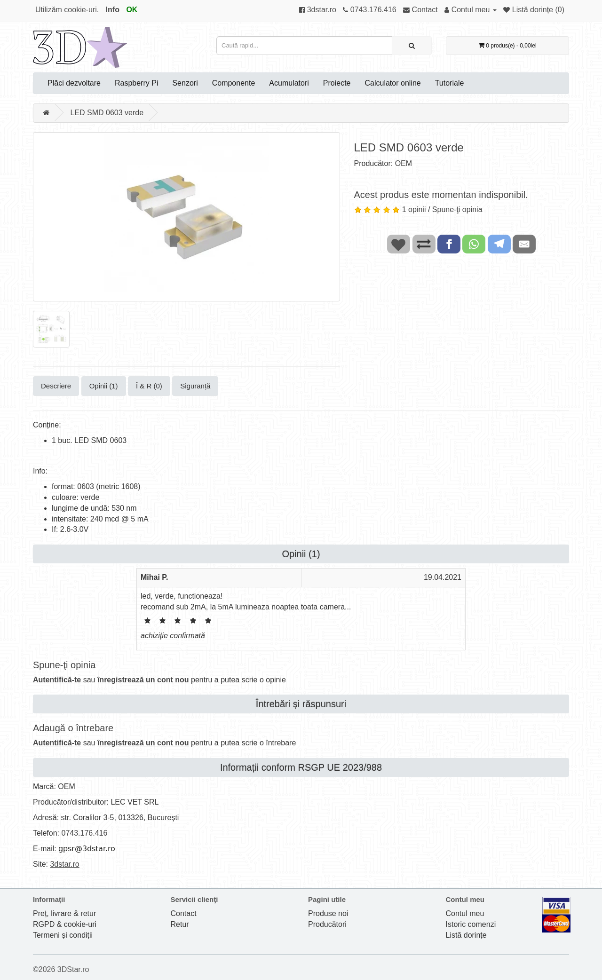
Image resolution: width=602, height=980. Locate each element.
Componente (233, 83)
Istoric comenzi (471, 924)
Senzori (185, 83)
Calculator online (393, 83)
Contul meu (465, 913)
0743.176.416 (84, 833)
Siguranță (195, 386)
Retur (180, 924)
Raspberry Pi (136, 83)
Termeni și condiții (63, 935)
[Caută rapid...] (412, 45)
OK (131, 10)
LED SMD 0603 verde (106, 113)
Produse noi (328, 913)
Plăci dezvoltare (74, 83)
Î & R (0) (149, 386)
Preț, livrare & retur (64, 913)
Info (112, 10)
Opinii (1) (103, 386)
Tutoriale (449, 83)
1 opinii (414, 209)
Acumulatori (289, 83)
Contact (184, 913)
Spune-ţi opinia (457, 209)
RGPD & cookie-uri (64, 924)
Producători (327, 924)
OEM (403, 163)
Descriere (56, 386)
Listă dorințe (466, 935)
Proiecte (337, 83)
